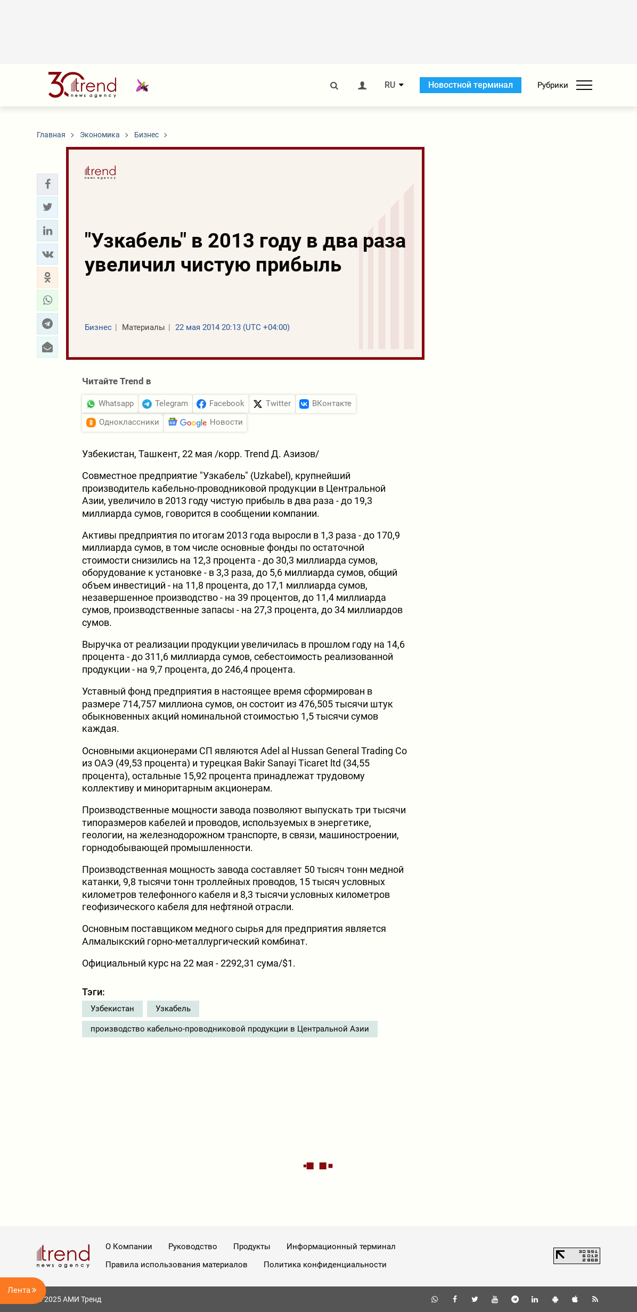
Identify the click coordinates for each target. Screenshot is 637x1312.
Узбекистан (112, 1008)
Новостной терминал (470, 85)
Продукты (252, 1246)
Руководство (192, 1246)
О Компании (128, 1246)
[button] (47, 184)
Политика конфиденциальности (325, 1264)
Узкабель (173, 1008)
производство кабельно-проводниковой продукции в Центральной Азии (230, 1029)
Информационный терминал (341, 1246)
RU (390, 85)
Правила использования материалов (176, 1264)
